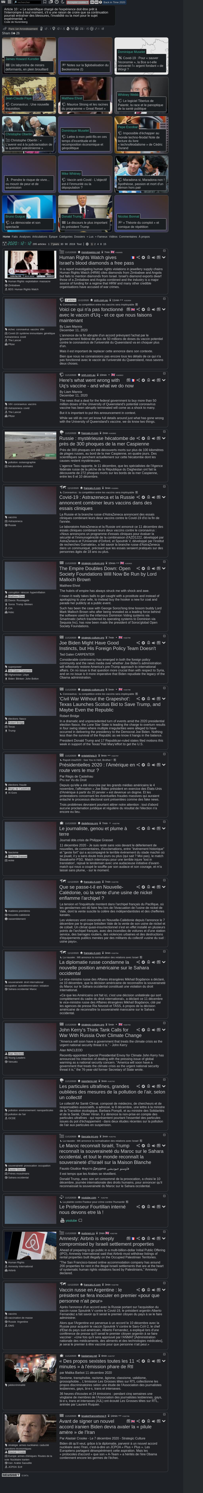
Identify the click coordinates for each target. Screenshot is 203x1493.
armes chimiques (27, 1469)
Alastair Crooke (17, 1465)
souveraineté (15, 995)
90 (66, 257)
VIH (42, 342)
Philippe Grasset (17, 869)
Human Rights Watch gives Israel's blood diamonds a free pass (96, 273)
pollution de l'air (17, 1127)
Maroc (33, 1002)
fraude (23, 798)
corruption (14, 605)
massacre (44, 294)
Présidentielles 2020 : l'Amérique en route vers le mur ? (97, 780)
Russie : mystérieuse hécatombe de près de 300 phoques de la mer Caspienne (104, 454)
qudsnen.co (88, 1246)
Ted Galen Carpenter (20, 684)
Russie (12, 538)
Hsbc (11, 625)
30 (61, 257)
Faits (15, 250)
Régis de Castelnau (19, 802)
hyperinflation (37, 605)
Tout (79, 257)
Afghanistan (15, 687)
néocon (25, 605)
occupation (11, 999)
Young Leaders (16, 1071)
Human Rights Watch (26, 302)
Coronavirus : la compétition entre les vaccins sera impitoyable (96, 317)
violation (44, 999)
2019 (72, 257)
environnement (27, 1123)
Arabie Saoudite (23, 1476)
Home (6, 250)
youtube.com (88, 1210)
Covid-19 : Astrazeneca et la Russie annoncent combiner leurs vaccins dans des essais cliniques (105, 516)
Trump (19, 617)
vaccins (34, 342)
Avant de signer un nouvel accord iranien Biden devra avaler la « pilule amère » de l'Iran (105, 1440)
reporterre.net (89, 1094)
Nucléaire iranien (19, 1472)
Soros (11, 617)
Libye (26, 687)
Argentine (22, 1335)
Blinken (28, 617)
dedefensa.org (89, 836)
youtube (71, 1234)
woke (11, 873)
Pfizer (11, 357)
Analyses (25, 250)
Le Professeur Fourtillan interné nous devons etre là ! (92, 1222)
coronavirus (22, 342)
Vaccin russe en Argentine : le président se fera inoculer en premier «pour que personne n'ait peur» (109, 1308)
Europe (12, 1469)
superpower (15, 680)
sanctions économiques (18, 1461)
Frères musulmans (18, 1186)
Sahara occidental (18, 1002)
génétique (49, 346)
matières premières (19, 924)
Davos (11, 613)
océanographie (27, 475)
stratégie (13, 1458)
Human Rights (16, 294)
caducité (44, 1458)
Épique (53, 250)
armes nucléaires (28, 1458)
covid (23, 350)
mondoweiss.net (90, 265)
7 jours (55, 257)
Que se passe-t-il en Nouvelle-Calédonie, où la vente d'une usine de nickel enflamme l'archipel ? (105, 906)
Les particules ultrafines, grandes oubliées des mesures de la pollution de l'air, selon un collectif (112, 1105)
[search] (27, 2)
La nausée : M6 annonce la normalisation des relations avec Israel (98, 970)
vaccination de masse (20, 1331)
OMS (11, 1338)
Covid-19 (13, 346)
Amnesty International (20, 1279)
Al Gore (12, 806)
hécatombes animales (20, 479)
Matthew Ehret (16, 609)
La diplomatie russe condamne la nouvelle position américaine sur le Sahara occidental (104, 981)
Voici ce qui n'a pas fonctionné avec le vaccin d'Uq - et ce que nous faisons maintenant (105, 328)
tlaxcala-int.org (89, 1149)
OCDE (12, 1131)
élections (13, 732)
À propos (144, 250)
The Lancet (14, 353)
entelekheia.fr (89, 768)
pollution (13, 475)
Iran (10, 1476)
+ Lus (90, 250)
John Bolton (32, 691)
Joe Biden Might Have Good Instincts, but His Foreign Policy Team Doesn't (107, 658)
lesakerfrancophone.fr (93, 1429)
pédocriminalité (16, 1398)
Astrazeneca (12, 350)
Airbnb (12, 1283)
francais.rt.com (89, 446)
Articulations (39, 250)
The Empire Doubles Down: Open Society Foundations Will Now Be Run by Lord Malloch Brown (108, 587)
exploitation (31, 294)
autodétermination (28, 999)
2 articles (70, 313)
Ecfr (20, 1480)
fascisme (13, 865)
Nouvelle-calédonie (19, 928)
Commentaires (128, 250)
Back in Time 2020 (114, 2)
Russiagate (23, 613)
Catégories (66, 250)
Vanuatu (13, 1074)
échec (11, 342)
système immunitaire (31, 346)
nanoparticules (45, 1123)
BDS (10, 302)
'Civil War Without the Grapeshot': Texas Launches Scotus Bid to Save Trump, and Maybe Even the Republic (110, 717)
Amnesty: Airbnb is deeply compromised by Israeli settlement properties (106, 1254)
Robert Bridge (16, 735)
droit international (33, 995)
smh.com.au (101, 313)
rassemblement (17, 932)
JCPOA (12, 1480)
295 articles (39, 257)
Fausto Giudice (16, 1182)
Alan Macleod (16, 1067)
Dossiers (79, 250)
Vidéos (113, 250)
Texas (11, 739)
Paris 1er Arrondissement (23, 28)
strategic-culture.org (92, 576)
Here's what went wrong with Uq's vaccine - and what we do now (96, 396)
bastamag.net (89, 1369)
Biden (11, 691)
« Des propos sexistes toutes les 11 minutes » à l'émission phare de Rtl (96, 1377)
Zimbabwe (14, 298)
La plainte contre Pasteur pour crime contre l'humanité (92, 1215)
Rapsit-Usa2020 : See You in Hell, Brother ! (85, 773)
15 (104, 257)
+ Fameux (101, 250)
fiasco (22, 732)
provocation (30, 1178)
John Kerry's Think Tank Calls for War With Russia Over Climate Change (100, 1045)
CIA (10, 621)
